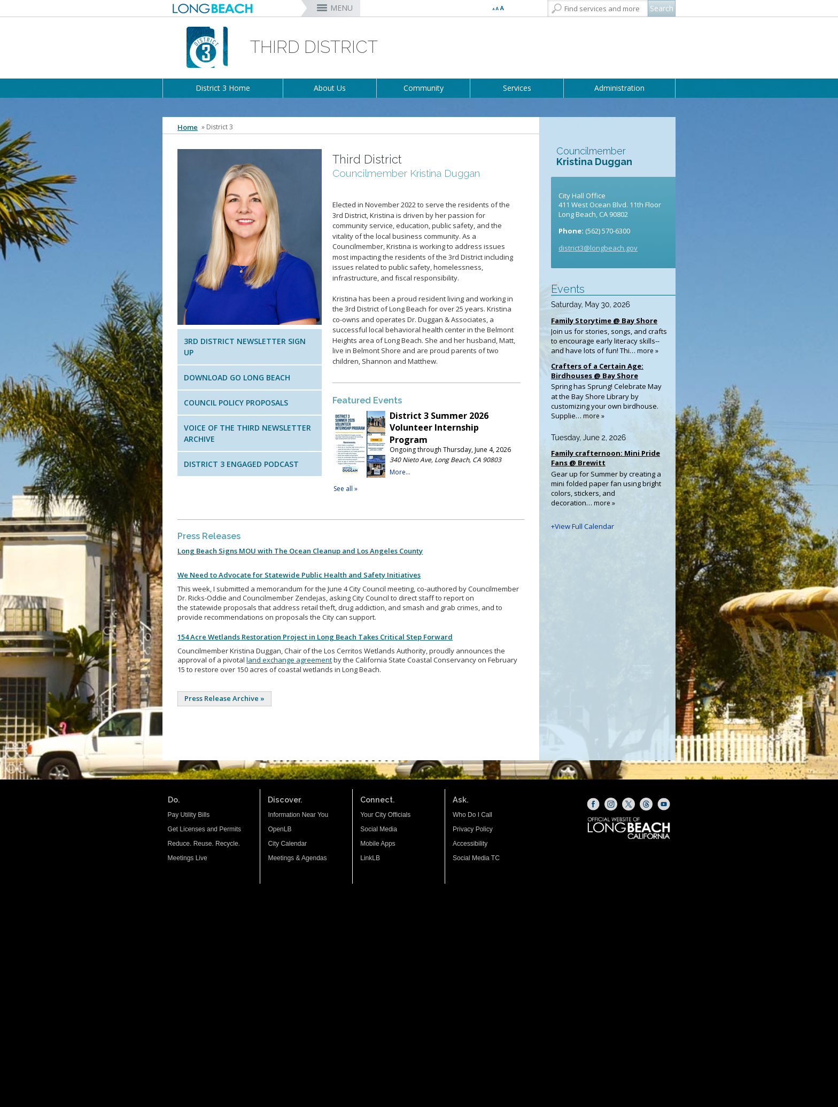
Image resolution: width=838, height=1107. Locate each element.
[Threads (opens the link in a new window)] (646, 804)
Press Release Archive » (224, 698)
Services (517, 88)
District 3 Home (223, 88)
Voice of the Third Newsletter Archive (247, 433)
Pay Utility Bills (189, 814)
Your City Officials (385, 814)
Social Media (378, 829)
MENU (341, 8)
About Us (330, 88)
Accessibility (470, 843)
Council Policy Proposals (236, 402)
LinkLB (370, 858)
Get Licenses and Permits (204, 829)
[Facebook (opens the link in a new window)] (593, 804)
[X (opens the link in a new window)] (628, 804)
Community (424, 88)
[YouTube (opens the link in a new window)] (663, 804)
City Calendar (287, 843)
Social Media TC (476, 858)
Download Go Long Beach (237, 377)
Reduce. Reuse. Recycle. (204, 843)
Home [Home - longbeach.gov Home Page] (187, 127)
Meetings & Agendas (297, 858)
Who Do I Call (472, 814)
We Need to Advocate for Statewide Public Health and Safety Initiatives (299, 575)
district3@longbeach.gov (598, 248)
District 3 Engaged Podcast (241, 464)
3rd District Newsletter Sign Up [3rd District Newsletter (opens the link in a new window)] (245, 346)
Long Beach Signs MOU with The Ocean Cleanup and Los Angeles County (300, 551)
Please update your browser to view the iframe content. (426, 452)
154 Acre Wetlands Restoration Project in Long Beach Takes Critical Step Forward (315, 637)
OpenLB (279, 829)
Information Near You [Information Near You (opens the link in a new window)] (298, 814)
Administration (619, 88)
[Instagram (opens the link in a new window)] (610, 804)
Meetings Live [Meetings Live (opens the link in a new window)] (187, 858)
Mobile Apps (377, 843)
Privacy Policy (473, 829)
